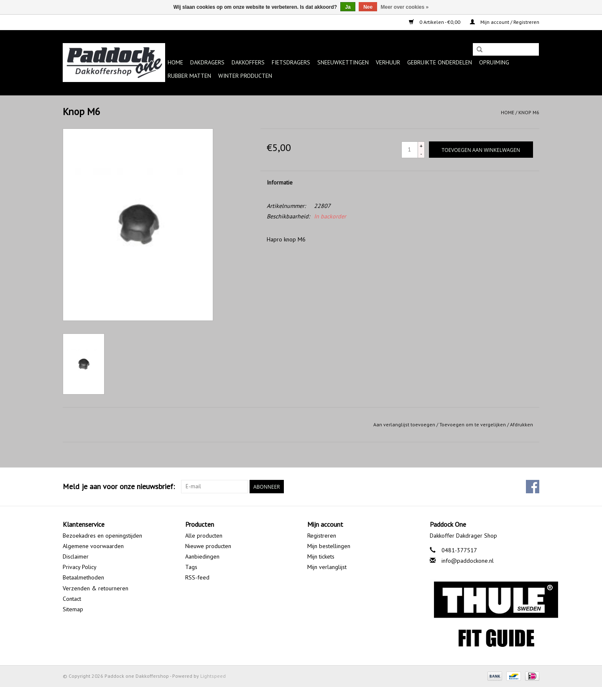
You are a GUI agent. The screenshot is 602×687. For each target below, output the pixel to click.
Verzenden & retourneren (95, 588)
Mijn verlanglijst (327, 567)
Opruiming (494, 62)
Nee (367, 7)
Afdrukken (521, 424)
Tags (191, 567)
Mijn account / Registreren (504, 22)
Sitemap (73, 609)
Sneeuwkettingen (343, 62)
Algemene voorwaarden (93, 546)
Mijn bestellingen (328, 546)
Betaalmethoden (83, 577)
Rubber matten (189, 75)
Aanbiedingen (202, 556)
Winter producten (245, 75)
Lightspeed (213, 676)
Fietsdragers (291, 62)
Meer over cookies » (405, 7)
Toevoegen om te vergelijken (473, 424)
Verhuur (388, 62)
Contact (72, 598)
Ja (347, 7)
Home (175, 62)
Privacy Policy (80, 567)
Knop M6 (528, 112)
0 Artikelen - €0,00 (435, 22)
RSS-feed (197, 577)
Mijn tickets (320, 556)
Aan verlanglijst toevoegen (404, 424)
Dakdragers (207, 62)
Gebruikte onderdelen (439, 62)
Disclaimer (76, 556)
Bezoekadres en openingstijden (102, 535)
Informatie (280, 182)
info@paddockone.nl (467, 560)
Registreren (321, 535)
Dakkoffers (248, 62)
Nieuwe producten (208, 546)
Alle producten (203, 535)
